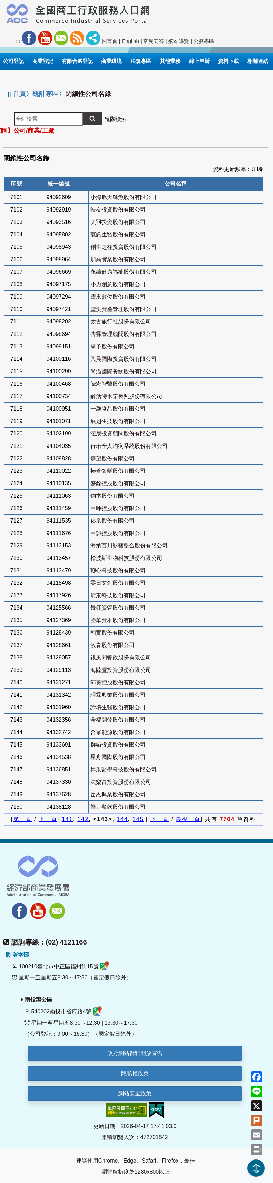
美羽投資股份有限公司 (118, 222)
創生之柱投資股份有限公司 (123, 247)
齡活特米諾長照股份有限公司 (126, 396)
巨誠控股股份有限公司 (118, 533)
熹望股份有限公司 (112, 458)
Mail (61, 38)
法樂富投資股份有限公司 (120, 782)
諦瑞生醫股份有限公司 (118, 707)
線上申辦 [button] (199, 61)
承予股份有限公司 (112, 346)
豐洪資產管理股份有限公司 (123, 309)
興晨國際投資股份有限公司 (123, 359)
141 (67, 819)
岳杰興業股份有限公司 (118, 794)
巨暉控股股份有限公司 (118, 508)
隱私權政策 (135, 1073)
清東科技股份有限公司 (118, 595)
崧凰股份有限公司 (112, 521)
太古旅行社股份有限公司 (120, 322)
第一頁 (22, 819)
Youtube (45, 38)
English (130, 41)
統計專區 (45, 93)
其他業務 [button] (170, 61)
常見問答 (153, 41)
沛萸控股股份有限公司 (118, 682)
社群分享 (93, 38)
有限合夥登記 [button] (77, 61)
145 (138, 819)
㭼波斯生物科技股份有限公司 (126, 558)
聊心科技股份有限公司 (118, 570)
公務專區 (204, 41)
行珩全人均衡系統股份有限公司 (129, 446)
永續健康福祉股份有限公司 (123, 272)
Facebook (29, 38)
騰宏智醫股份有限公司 (118, 384)
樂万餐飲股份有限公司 (118, 807)
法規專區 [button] (140, 61)
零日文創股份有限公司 (118, 583)
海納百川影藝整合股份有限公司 (129, 545)
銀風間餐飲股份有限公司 (120, 657)
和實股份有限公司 (112, 633)
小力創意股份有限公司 (118, 284)
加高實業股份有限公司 (118, 259)
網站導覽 (178, 41)
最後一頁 (188, 819)
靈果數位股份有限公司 (118, 297)
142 (83, 819)
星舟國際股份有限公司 (118, 757)
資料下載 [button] (228, 61)
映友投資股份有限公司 (118, 210)
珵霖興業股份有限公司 (118, 695)
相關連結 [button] (257, 61)
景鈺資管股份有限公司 (118, 608)
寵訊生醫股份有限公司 (118, 234)
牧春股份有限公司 (112, 645)
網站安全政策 (135, 1093)
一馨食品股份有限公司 (118, 409)
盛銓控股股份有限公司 (118, 483)
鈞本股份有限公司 (112, 496)
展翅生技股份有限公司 (118, 421)
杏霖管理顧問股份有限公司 (123, 334)
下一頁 (159, 819)
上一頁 (48, 819)
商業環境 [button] (111, 61)
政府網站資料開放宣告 (135, 1053)
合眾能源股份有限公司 (118, 732)
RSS (77, 38)
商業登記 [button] (42, 61)
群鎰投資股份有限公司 (118, 745)
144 (122, 819)
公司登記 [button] (13, 61)
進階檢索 (116, 119)
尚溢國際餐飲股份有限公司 (123, 371)
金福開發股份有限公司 (118, 720)
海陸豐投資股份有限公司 (120, 670)
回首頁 (109, 41)
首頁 (19, 93)
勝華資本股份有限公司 (118, 620)
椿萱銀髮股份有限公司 (118, 471)
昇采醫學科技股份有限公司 (123, 769)
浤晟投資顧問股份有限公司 (123, 433)
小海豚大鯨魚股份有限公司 (123, 197)
